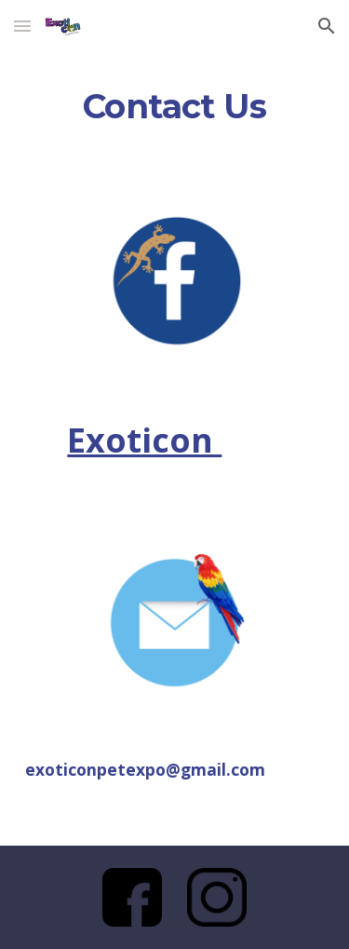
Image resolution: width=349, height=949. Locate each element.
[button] (22, 25)
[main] (175, 107)
